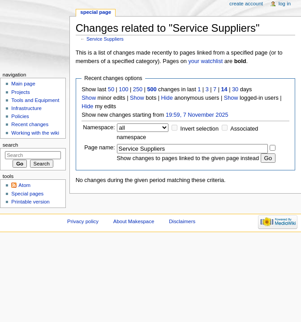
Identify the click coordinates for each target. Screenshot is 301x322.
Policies (20, 116)
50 (111, 89)
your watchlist (205, 61)
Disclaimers (182, 221)
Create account (246, 3)
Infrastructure (26, 108)
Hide (167, 98)
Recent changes (29, 124)
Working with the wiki (35, 133)
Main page (23, 83)
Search (10, 145)
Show (89, 98)
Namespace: (99, 127)
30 (235, 89)
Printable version (30, 201)
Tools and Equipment (35, 100)
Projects (20, 92)
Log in (285, 3)
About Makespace (133, 221)
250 (137, 89)
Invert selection (200, 129)
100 (123, 89)
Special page (95, 12)
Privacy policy (83, 221)
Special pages (27, 193)
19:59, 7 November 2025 (197, 115)
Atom (24, 185)
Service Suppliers (105, 39)
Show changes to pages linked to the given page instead (188, 158)
